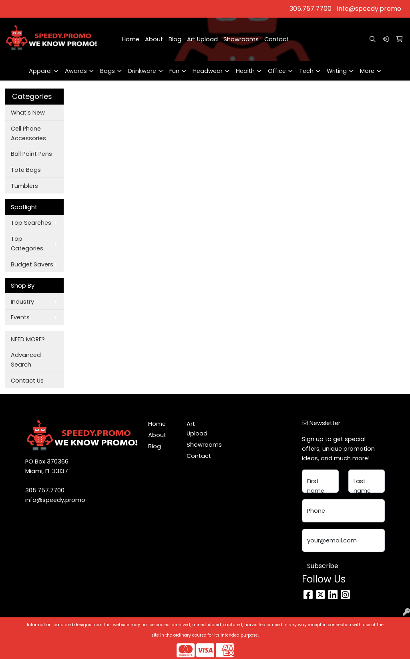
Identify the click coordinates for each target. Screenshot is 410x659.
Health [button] (245, 71)
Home (130, 39)
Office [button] (277, 71)
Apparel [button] (40, 71)
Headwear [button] (208, 71)
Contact (276, 39)
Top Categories (27, 243)
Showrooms (241, 39)
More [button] (367, 71)
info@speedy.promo (369, 8)
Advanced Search (26, 360)
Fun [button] (174, 71)
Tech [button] (306, 71)
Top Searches (31, 223)
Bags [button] (107, 71)
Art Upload (202, 39)
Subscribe (322, 565)
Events (20, 317)
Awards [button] (76, 71)
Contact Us (27, 381)
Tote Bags (26, 170)
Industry (22, 302)
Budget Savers (32, 264)
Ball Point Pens (31, 154)
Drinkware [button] (142, 71)
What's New (28, 113)
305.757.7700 (310, 8)
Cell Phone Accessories (28, 133)
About (154, 39)
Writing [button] (337, 71)
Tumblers (24, 186)
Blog (175, 39)
